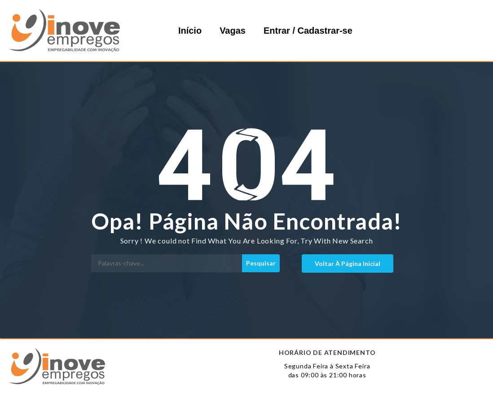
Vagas (233, 30)
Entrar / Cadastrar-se (308, 30)
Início (190, 30)
